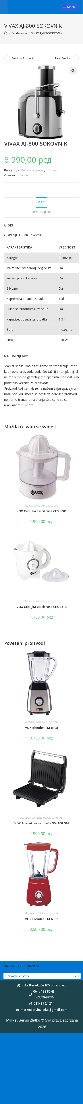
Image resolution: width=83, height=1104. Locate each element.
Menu (69, 7)
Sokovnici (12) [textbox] (40, 976)
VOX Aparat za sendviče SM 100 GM (41, 823)
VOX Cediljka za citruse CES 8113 (42, 607)
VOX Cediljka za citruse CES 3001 (42, 511)
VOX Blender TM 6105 (41, 727)
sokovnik (22, 175)
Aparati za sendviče (30, 817)
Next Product (63, 58)
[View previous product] (7, 58)
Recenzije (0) (41, 212)
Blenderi (30, 722)
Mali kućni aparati (32, 170)
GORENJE (11, 235)
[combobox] (42, 976)
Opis (41, 202)
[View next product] (76, 58)
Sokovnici (52, 170)
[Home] (5, 33)
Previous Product (22, 58)
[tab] (41, 203)
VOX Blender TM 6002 (41, 919)
